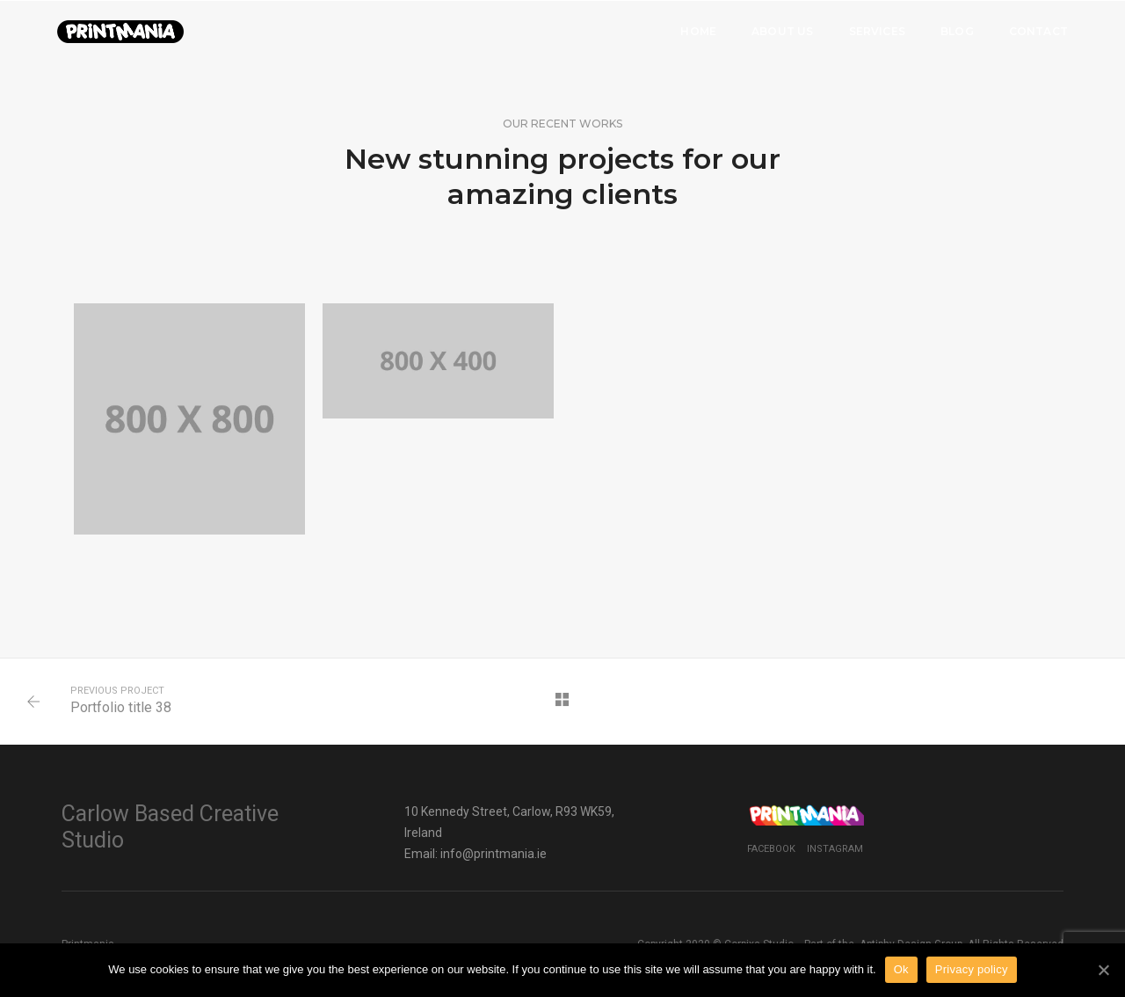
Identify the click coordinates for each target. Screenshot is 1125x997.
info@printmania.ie (493, 854)
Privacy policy (971, 969)
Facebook (771, 849)
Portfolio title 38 (120, 707)
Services (877, 31)
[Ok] (1103, 970)
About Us (782, 31)
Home (698, 31)
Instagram (835, 849)
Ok (901, 969)
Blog (957, 31)
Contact (1038, 31)
